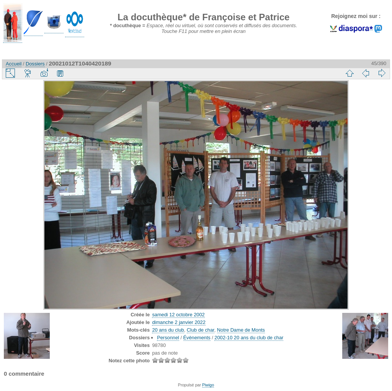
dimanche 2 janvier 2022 (178, 322)
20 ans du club (168, 330)
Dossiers (35, 64)
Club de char (200, 330)
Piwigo (208, 385)
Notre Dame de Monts (241, 330)
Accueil (13, 64)
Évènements (197, 337)
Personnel (168, 337)
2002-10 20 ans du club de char (248, 337)
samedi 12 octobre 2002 (178, 314)
